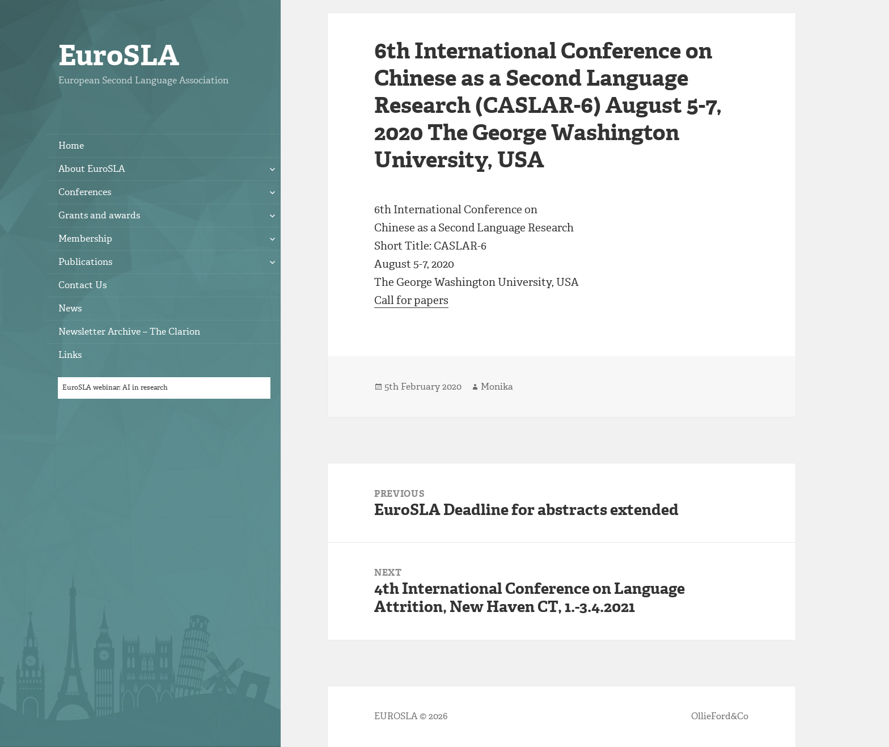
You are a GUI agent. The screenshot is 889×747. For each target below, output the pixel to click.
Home (71, 145)
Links (70, 355)
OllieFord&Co (719, 716)
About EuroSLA (91, 169)
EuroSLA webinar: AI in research (115, 387)
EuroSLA (118, 55)
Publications (85, 262)
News (70, 308)
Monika (497, 387)
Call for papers (411, 300)
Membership (85, 238)
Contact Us (82, 285)
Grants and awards (99, 215)
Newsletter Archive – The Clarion (129, 331)
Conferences (84, 192)
